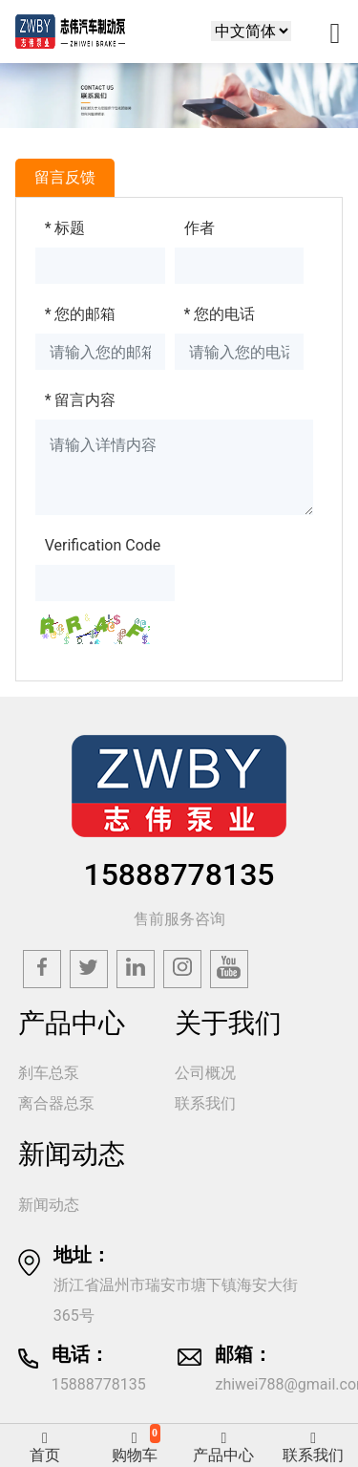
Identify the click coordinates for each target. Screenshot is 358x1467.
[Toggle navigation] (334, 32)
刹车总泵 (48, 1073)
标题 (65, 228)
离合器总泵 (56, 1103)
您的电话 (220, 314)
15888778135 (178, 874)
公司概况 (205, 1073)
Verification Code (103, 545)
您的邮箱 (80, 314)
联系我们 (205, 1103)
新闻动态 (48, 1205)
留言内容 (80, 400)
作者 (199, 228)
